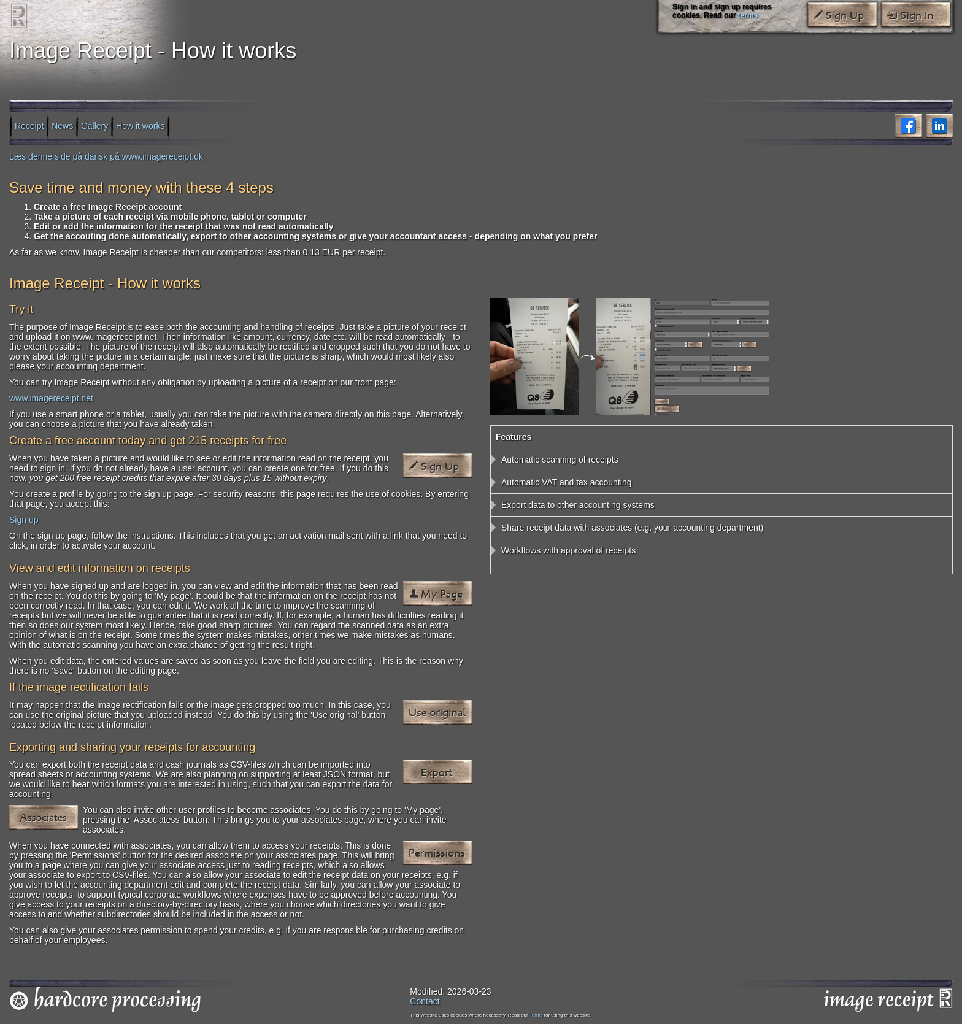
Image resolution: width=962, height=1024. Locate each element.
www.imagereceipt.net (51, 398)
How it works (140, 125)
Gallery (94, 125)
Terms (536, 1015)
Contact (424, 1001)
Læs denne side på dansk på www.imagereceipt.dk (106, 156)
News (62, 125)
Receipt (29, 125)
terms (748, 15)
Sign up (23, 520)
